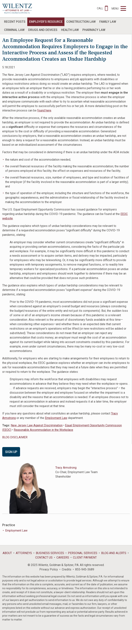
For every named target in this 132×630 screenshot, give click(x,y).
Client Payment (85, 557)
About (7, 553)
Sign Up (11, 452)
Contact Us (44, 557)
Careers (62, 557)
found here (44, 110)
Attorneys (24, 553)
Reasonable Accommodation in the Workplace (43, 430)
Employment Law (56, 418)
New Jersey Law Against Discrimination (37, 425)
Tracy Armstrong (65, 467)
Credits (66, 569)
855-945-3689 (84, 569)
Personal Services (82, 553)
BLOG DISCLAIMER (14, 437)
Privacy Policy (48, 569)
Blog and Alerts (113, 553)
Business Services (50, 553)
